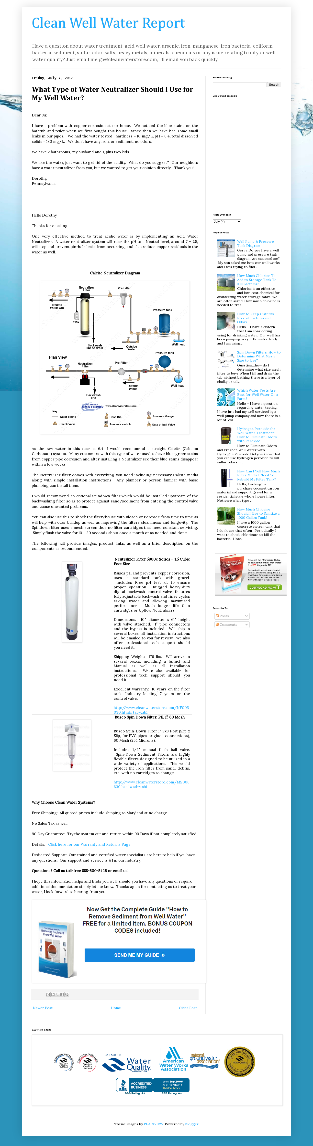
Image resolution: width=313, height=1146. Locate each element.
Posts (222, 616)
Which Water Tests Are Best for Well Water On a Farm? (257, 394)
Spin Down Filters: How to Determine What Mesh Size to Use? (259, 356)
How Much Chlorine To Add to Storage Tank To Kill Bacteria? (257, 279)
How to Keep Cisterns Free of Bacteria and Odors (255, 318)
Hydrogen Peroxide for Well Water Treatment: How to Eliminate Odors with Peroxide (257, 435)
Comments (226, 624)
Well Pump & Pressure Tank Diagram (255, 243)
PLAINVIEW (153, 1124)
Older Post (188, 1008)
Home (116, 1008)
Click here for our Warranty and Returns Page (90, 844)
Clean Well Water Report (108, 23)
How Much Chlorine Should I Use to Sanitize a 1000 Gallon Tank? (258, 513)
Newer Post (43, 1008)
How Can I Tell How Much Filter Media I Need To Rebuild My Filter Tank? (258, 475)
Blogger (191, 1124)
